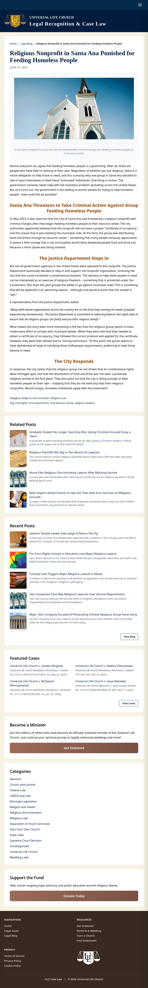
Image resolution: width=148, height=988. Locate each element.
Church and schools (22, 785)
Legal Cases (11, 930)
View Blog (129, 636)
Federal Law (18, 790)
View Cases (128, 703)
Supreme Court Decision (26, 840)
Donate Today (74, 896)
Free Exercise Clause (61, 403)
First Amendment (39, 403)
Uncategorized (19, 846)
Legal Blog (26, 43)
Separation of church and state (30, 824)
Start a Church (86, 935)
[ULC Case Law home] (55, 21)
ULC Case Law (53, 979)
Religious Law (58, 398)
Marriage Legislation (23, 801)
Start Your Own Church (25, 829)
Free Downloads (87, 940)
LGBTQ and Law (20, 796)
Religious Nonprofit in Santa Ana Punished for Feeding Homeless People (72, 57)
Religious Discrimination (35, 398)
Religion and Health (22, 807)
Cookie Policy (12, 965)
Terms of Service (14, 956)
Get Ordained (74, 748)
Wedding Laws (19, 857)
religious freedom (85, 403)
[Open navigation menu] (140, 5)
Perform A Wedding (89, 930)
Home (13, 43)
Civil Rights (21, 403)
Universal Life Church (24, 852)
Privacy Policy (12, 960)
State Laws (17, 835)
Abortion (15, 779)
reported (41, 219)
